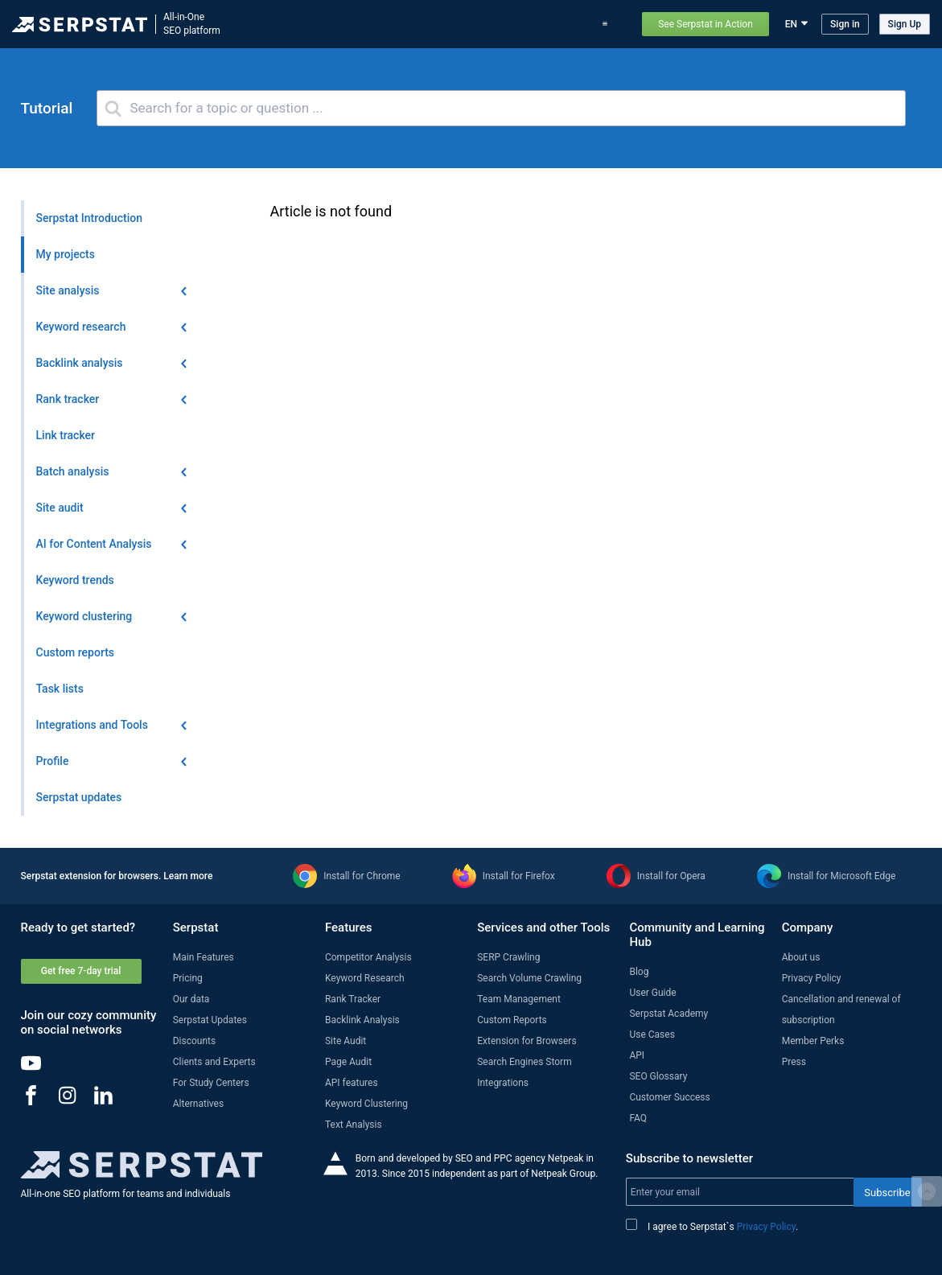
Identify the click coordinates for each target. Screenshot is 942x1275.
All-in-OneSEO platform (191, 23)
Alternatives (198, 1103)
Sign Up (904, 24)
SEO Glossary (658, 1076)
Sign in (845, 24)
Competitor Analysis (368, 957)
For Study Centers (211, 1082)
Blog (528, 24)
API (636, 1055)
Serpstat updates (466, 24)
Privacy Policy (811, 978)
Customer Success (669, 1097)
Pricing (569, 24)
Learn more (187, 876)
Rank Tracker (353, 999)
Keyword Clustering (366, 1103)
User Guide (652, 992)
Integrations (503, 1082)
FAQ (638, 1118)
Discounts (194, 1041)
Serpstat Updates (210, 1020)
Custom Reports (512, 1020)
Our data (191, 999)
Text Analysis (353, 1124)
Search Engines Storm (524, 1061)
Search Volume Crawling (529, 978)
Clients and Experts (214, 1061)
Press (794, 1061)
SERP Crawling (508, 957)
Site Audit (345, 1041)
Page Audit (348, 1061)
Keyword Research (365, 978)
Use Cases (651, 1034)
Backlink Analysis (362, 1020)
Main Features (203, 957)
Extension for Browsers (526, 1041)
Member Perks (813, 1041)
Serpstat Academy (668, 1013)
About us (801, 957)
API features (351, 1082)
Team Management (519, 999)
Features (330, 24)
